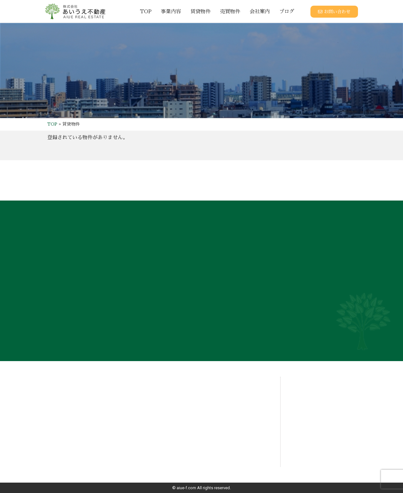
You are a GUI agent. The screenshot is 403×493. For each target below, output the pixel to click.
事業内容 (171, 11)
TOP (145, 11)
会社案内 (260, 11)
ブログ (286, 11)
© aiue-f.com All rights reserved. (201, 487)
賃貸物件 (200, 11)
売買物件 (230, 11)
